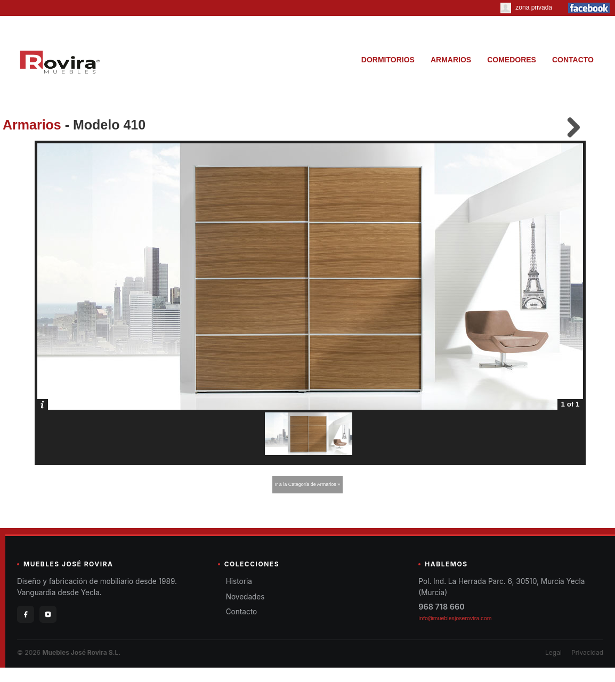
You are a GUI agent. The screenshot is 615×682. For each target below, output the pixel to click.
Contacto (241, 611)
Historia (239, 581)
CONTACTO (573, 59)
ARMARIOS (451, 59)
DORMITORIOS (388, 59)
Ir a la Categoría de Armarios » (308, 484)
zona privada (526, 7)
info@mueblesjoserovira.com (454, 618)
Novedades (245, 596)
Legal (553, 652)
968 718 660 (441, 606)
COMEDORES (511, 59)
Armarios (32, 124)
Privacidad (587, 652)
